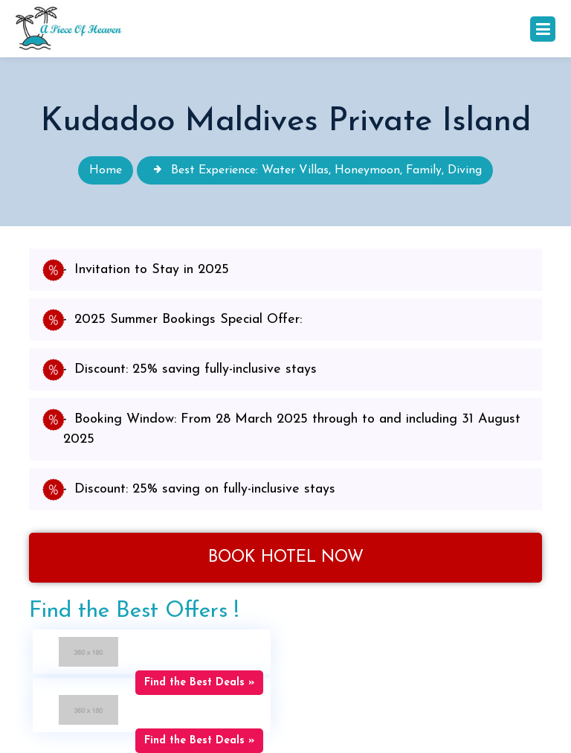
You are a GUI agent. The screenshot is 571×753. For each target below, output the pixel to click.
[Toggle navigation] (542, 29)
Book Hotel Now (286, 557)
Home (105, 170)
